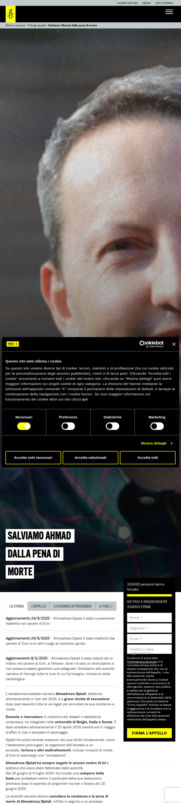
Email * (136, 638)
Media (147, 3)
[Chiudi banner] (174, 344)
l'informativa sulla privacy (142, 661)
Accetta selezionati (90, 457)
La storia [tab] (16, 606)
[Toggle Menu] (169, 11)
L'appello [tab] (38, 606)
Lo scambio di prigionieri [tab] (72, 606)
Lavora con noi (127, 3)
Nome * (136, 617)
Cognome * (139, 628)
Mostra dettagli (153, 443)
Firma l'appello (149, 733)
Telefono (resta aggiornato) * (141, 651)
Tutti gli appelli (36, 25)
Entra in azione (15, 25)
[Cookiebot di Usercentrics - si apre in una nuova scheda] (143, 344)
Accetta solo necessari (33, 457)
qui (85, 399)
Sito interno (164, 3)
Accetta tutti (148, 457)
